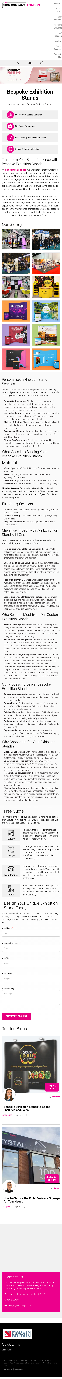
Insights (57, 41)
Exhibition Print (21, 1115)
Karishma (55, 1097)
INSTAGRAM (19, 1369)
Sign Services (18, 104)
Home (57, 3)
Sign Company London (15, 169)
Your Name (7, 928)
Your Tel (6, 958)
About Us (57, 10)
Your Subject (8, 973)
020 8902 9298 (13, 1300)
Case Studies (7, 1350)
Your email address (11, 943)
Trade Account (57, 47)
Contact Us (57, 56)
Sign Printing (20, 1207)
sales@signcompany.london (19, 1305)
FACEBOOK (8, 1369)
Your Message (8, 988)
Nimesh (56, 1188)
